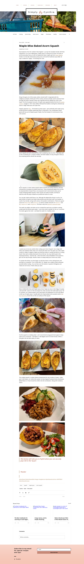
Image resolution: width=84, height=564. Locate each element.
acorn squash (39, 485)
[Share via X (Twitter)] (22, 492)
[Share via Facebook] (19, 492)
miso (21, 485)
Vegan (42, 34)
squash (25, 485)
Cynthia (48, 12)
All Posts (15, 34)
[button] (69, 34)
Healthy (55, 34)
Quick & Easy (28, 34)
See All (69, 503)
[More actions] (64, 42)
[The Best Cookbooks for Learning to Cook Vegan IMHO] (22, 511)
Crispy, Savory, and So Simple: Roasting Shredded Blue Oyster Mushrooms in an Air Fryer (41, 518)
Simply (33, 12)
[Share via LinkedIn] (25, 492)
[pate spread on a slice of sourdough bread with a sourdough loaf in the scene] (62, 511)
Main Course (35, 34)
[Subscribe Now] (54, 552)
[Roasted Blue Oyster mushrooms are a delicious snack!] (42, 511)
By (40, 12)
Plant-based (48, 34)
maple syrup (31, 485)
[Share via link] (28, 492)
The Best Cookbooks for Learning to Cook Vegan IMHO (21, 518)
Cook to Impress (62, 34)
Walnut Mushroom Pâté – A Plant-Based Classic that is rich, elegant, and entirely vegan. (62, 518)
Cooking (21, 34)
